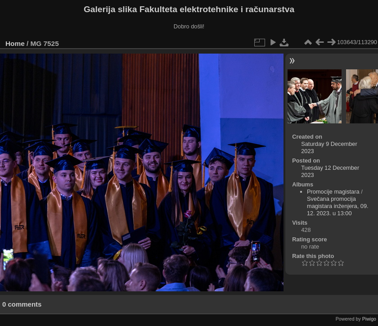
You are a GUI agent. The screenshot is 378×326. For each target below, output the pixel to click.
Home (15, 43)
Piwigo (369, 318)
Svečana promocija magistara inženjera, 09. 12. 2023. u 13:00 (338, 206)
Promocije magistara (333, 191)
